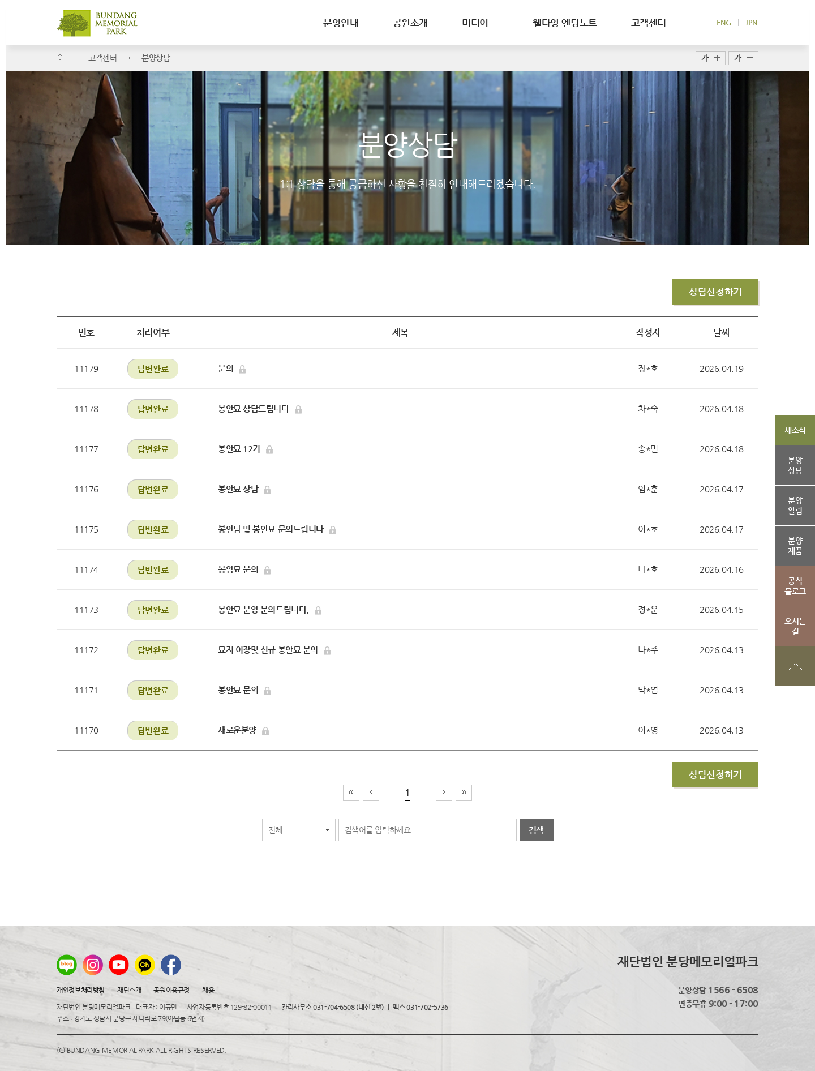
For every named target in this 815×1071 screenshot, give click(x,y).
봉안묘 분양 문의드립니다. (269, 610)
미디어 (480, 22)
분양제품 (795, 545)
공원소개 (410, 22)
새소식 (795, 430)
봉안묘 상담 (244, 489)
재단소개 (129, 990)
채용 (208, 990)
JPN (751, 22)
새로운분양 (243, 730)
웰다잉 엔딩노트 (565, 22)
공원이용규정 (171, 990)
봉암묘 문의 (244, 569)
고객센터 (648, 22)
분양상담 (795, 465)
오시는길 (795, 626)
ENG (724, 22)
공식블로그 (795, 586)
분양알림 (795, 505)
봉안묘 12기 (245, 449)
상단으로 (795, 666)
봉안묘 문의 (244, 690)
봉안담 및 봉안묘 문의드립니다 (277, 529)
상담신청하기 (715, 291)
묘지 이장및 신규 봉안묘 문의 (274, 650)
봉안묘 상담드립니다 (260, 409)
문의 (232, 368)
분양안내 (340, 22)
